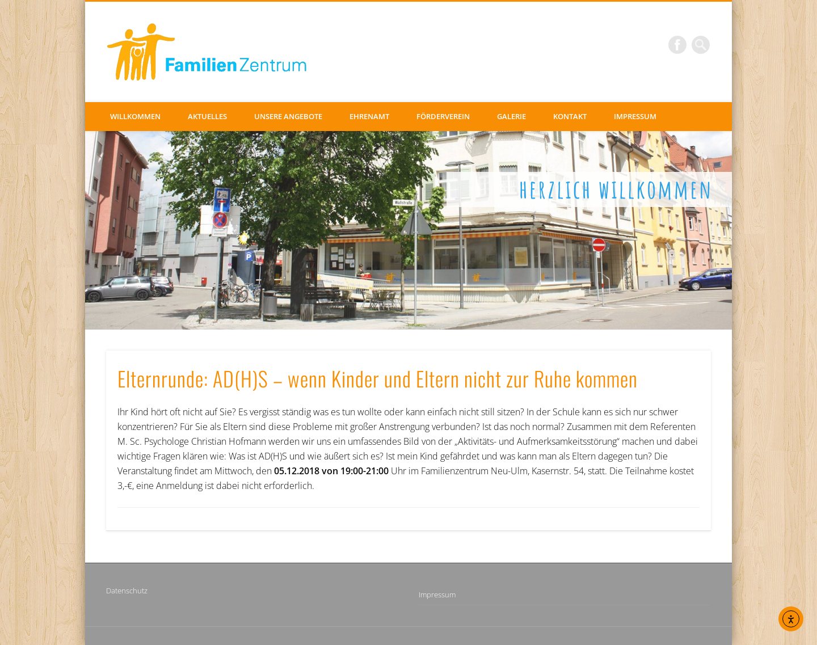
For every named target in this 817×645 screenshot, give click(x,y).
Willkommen (135, 116)
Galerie (511, 116)
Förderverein (443, 116)
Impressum (635, 116)
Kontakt (570, 116)
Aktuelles (207, 116)
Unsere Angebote (288, 116)
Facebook (677, 45)
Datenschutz (127, 590)
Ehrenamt (369, 116)
